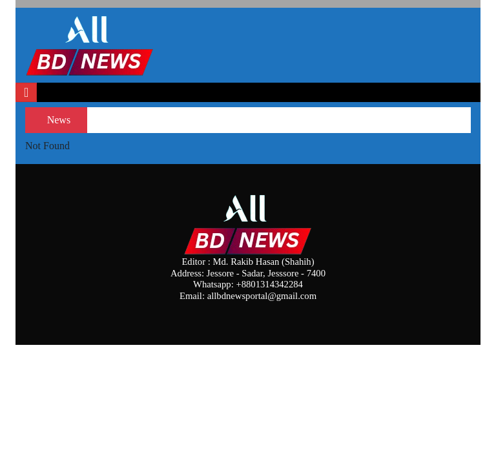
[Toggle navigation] (26, 92)
